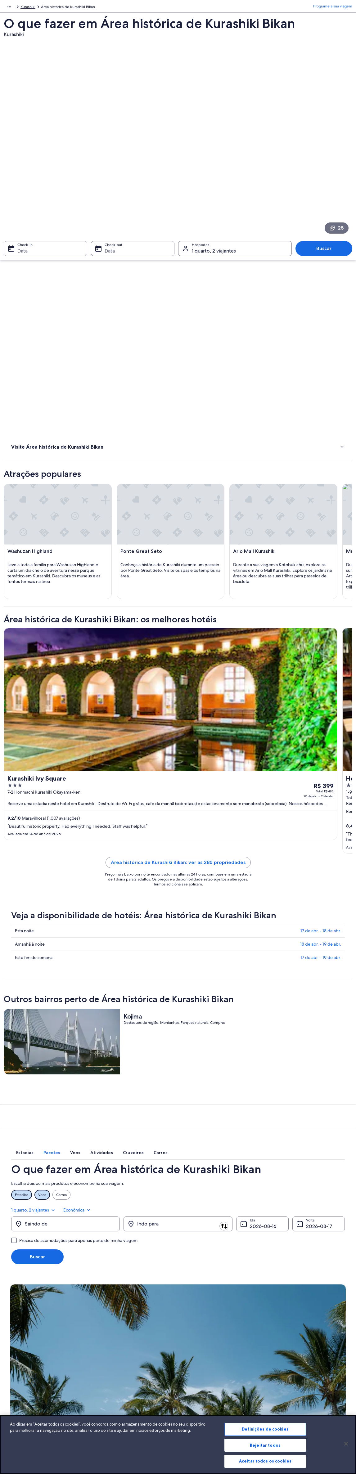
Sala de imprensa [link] (24, 1369)
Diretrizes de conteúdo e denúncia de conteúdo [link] (216, 1372)
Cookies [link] (191, 1330)
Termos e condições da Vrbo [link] (208, 1359)
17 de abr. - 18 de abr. (320, 828)
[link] (47, 288)
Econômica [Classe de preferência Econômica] (331, 1115)
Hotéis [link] (17, 267)
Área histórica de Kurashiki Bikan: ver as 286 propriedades (221, 750)
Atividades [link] (21, 259)
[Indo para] (178, 1132)
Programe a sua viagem (332, 7)
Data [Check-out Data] (108, 179)
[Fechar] (346, 1444)
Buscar (327, 177)
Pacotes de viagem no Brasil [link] (120, 1359)
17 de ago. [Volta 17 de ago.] (317, 1134)
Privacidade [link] (194, 1339)
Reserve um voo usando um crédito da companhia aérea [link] (303, 1362)
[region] (178, 1444)
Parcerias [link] (17, 1359)
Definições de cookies (265, 1429)
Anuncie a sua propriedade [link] (33, 1349)
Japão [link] (21, 7)
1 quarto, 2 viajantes (287, 1115)
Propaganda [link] (20, 1379)
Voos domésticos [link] (111, 1369)
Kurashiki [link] (60, 7)
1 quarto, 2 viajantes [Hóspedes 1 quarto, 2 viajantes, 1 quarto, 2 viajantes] (214, 179)
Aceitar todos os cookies (265, 1460)
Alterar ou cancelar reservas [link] (294, 1339)
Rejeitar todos (265, 1445)
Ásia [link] (7, 7)
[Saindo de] (65, 1132)
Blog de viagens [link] (110, 1399)
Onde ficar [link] (21, 275)
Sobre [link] (15, 1330)
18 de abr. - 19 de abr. (320, 842)
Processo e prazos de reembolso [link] (298, 1349)
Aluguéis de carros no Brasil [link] (120, 1379)
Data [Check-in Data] (19, 179)
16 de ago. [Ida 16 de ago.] (261, 1134)
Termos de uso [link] (196, 1349)
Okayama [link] (40, 7)
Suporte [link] (278, 1330)
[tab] (111, 1070)
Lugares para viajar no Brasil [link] (120, 1330)
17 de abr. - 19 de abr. (320, 855)
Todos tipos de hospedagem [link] (121, 1389)
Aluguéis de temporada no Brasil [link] (124, 1349)
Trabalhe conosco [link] (24, 1339)
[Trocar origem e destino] (123, 1132)
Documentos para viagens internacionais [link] (305, 1374)
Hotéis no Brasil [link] (110, 1339)
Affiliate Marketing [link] (25, 1389)
